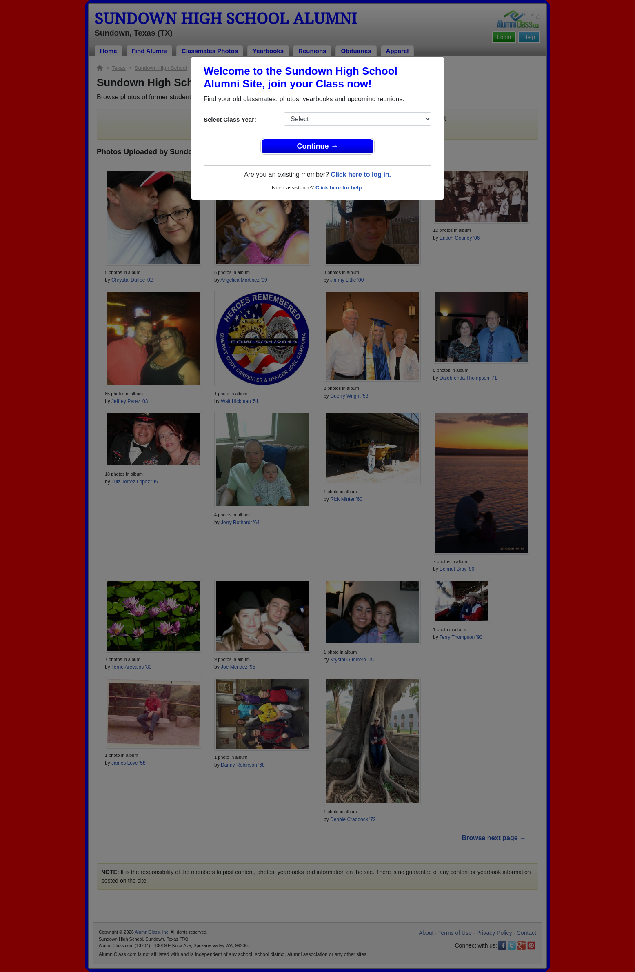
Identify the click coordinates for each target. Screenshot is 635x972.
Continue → (317, 146)
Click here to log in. (361, 174)
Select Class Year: (230, 119)
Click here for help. (339, 188)
